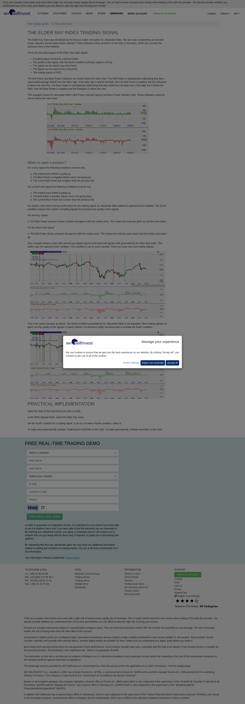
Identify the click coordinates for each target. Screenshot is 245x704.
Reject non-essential (153, 362)
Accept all (172, 362)
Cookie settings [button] (131, 362)
